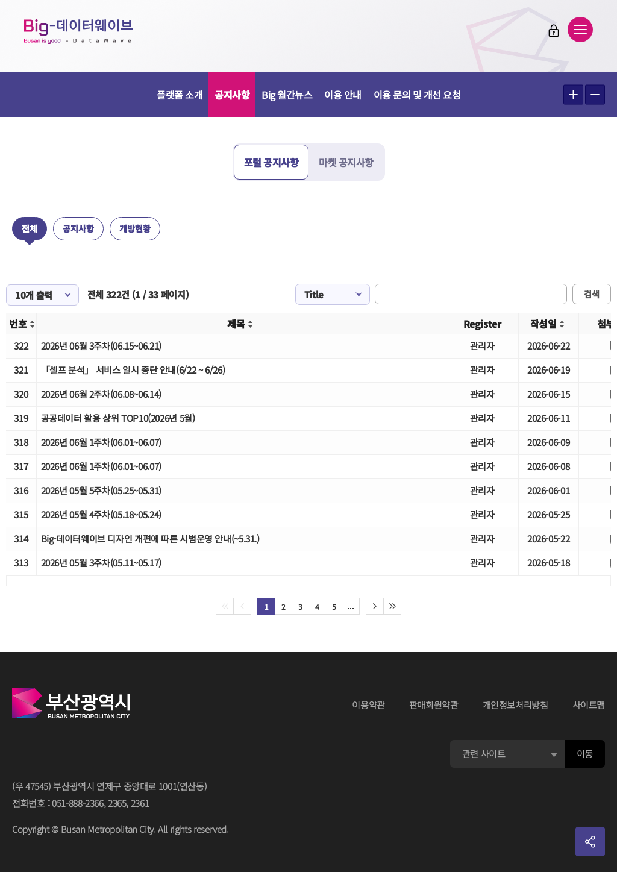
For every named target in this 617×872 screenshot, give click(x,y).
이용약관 (368, 704)
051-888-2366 (78, 803)
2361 (140, 803)
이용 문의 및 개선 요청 (417, 94)
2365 (117, 803)
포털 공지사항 (271, 162)
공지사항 (232, 94)
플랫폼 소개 (179, 94)
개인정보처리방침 (515, 704)
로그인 (554, 31)
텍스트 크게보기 (573, 95)
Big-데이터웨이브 (78, 31)
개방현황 (135, 228)
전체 (29, 228)
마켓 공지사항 (346, 162)
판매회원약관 (434, 704)
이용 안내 (343, 94)
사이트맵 (589, 704)
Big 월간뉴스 (287, 94)
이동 (585, 753)
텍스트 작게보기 (595, 95)
